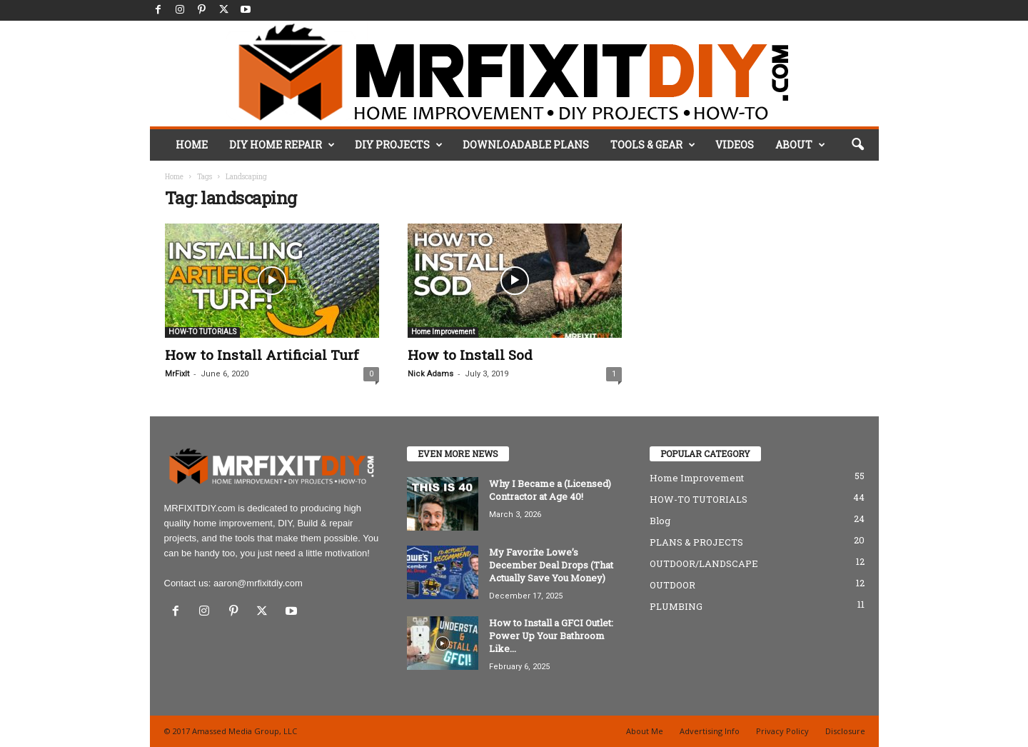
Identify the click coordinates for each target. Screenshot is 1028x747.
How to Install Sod (470, 355)
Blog (660, 520)
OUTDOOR (672, 584)
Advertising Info (710, 731)
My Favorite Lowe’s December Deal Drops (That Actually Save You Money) (551, 565)
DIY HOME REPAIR (282, 145)
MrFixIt (177, 373)
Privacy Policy (782, 731)
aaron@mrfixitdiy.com (258, 583)
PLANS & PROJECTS (696, 542)
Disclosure (845, 731)
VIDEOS (734, 144)
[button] (857, 145)
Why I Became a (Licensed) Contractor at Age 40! (550, 490)
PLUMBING (676, 606)
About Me (644, 731)
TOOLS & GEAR (652, 145)
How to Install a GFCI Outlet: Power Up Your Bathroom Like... (551, 635)
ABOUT (800, 145)
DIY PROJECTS (399, 145)
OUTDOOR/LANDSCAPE (704, 563)
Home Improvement (443, 332)
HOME (192, 144)
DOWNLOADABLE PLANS (526, 144)
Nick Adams (430, 373)
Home (174, 176)
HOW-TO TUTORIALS (202, 332)
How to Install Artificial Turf (262, 355)
